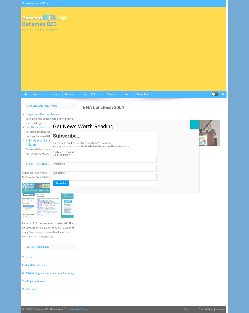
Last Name (59, 172)
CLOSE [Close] (194, 125)
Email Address (61, 154)
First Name (59, 163)
